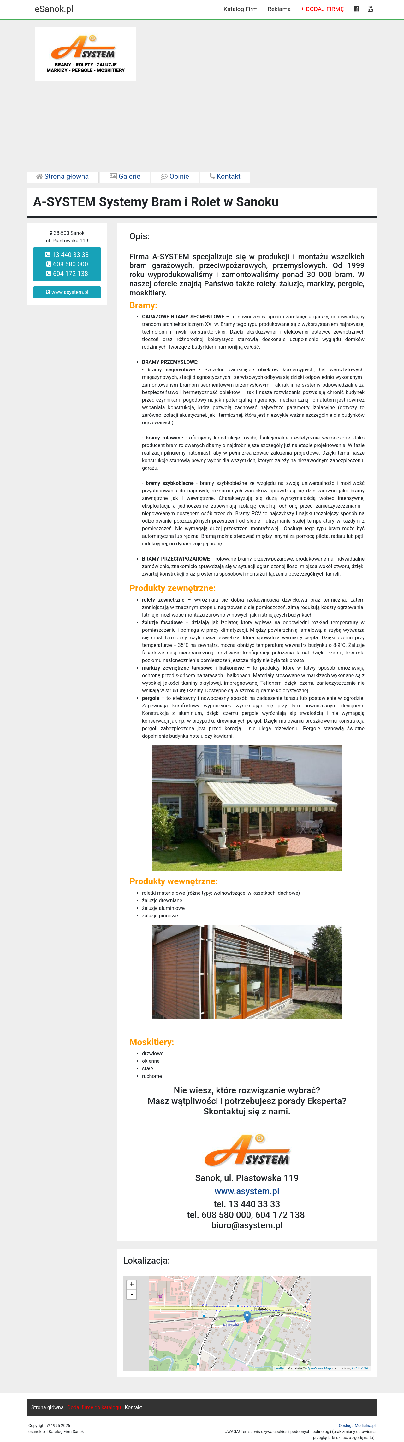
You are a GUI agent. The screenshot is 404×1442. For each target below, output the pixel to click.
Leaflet (279, 1368)
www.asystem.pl (67, 292)
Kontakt (225, 176)
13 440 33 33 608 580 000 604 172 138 (67, 264)
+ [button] (132, 1285)
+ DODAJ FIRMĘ (322, 9)
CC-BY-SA (360, 1368)
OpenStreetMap (318, 1368)
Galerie (125, 176)
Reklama (279, 9)
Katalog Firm (240, 9)
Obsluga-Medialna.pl (357, 1425)
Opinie (175, 176)
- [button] (131, 1294)
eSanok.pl (54, 9)
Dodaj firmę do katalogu (94, 1407)
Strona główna (62, 176)
